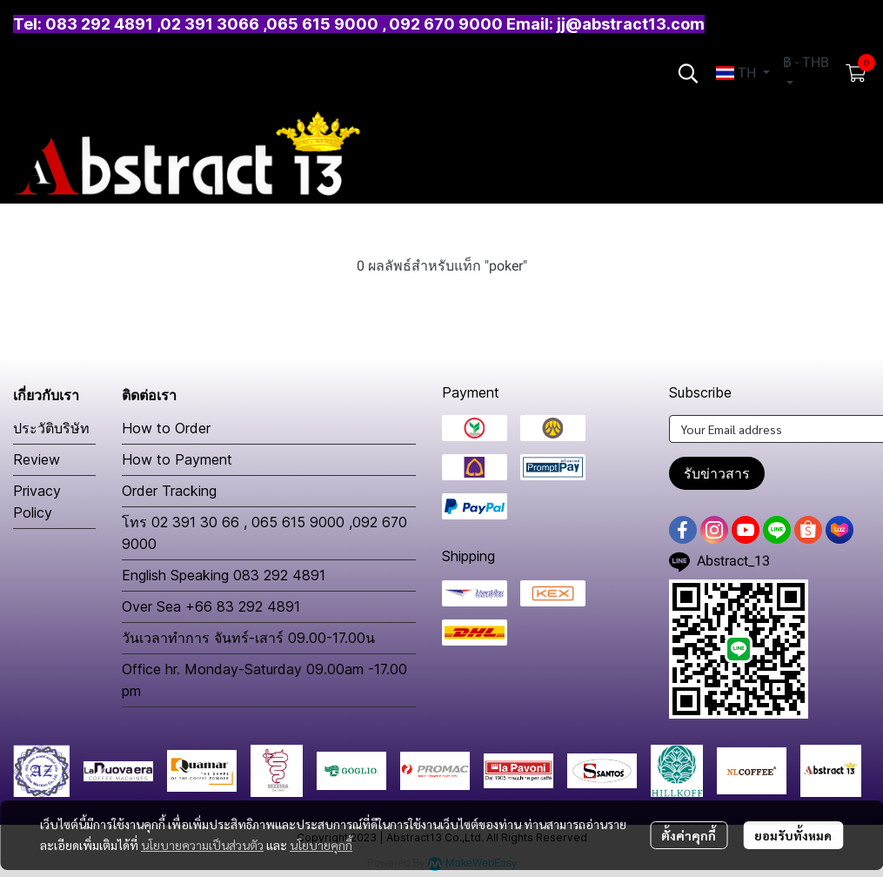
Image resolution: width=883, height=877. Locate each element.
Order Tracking (169, 490)
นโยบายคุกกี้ (321, 845)
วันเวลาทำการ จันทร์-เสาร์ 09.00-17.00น (248, 637)
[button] (688, 73)
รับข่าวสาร (717, 473)
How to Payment (177, 459)
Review (36, 459)
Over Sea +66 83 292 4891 (211, 606)
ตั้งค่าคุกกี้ (688, 835)
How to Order (166, 428)
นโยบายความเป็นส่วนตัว (202, 845)
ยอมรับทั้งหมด (793, 835)
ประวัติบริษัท (51, 428)
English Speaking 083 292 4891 (223, 575)
